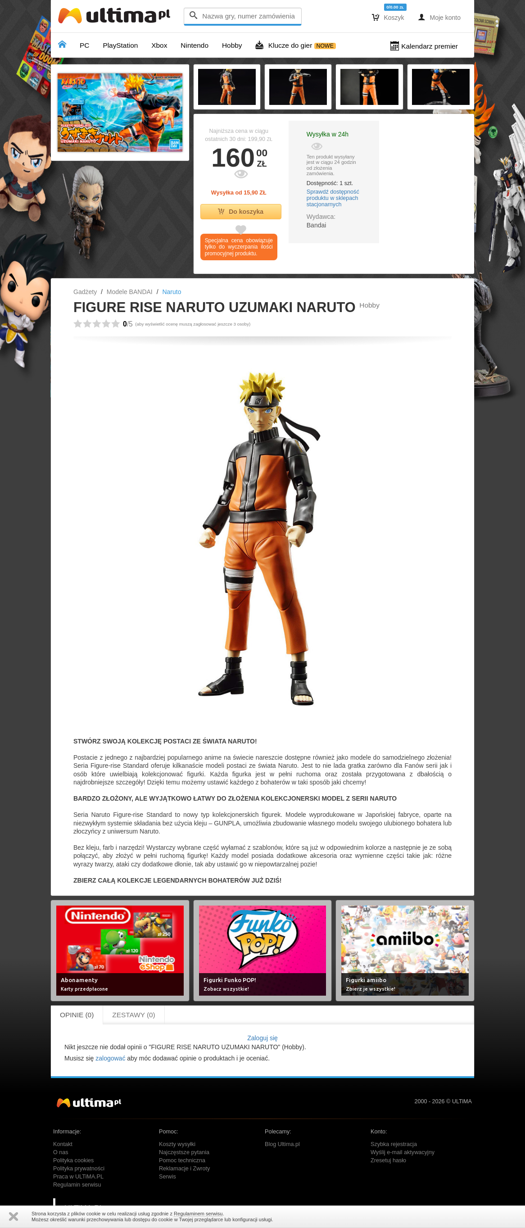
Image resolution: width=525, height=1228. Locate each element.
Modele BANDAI (130, 291)
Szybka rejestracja (394, 1144)
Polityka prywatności (78, 1168)
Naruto (171, 291)
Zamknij (13, 1216)
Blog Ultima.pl (282, 1144)
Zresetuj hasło (388, 1160)
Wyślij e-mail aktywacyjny (402, 1152)
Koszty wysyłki (177, 1144)
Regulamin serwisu (77, 1185)
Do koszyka (240, 211)
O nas (60, 1152)
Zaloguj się (262, 1038)
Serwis (167, 1177)
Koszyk (388, 17)
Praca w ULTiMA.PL (78, 1177)
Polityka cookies (73, 1160)
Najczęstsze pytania (184, 1152)
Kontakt (62, 1144)
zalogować (110, 1058)
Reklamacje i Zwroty (184, 1168)
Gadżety (85, 291)
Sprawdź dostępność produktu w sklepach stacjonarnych (333, 198)
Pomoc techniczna (182, 1160)
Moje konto (439, 17)
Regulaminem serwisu (198, 1213)
